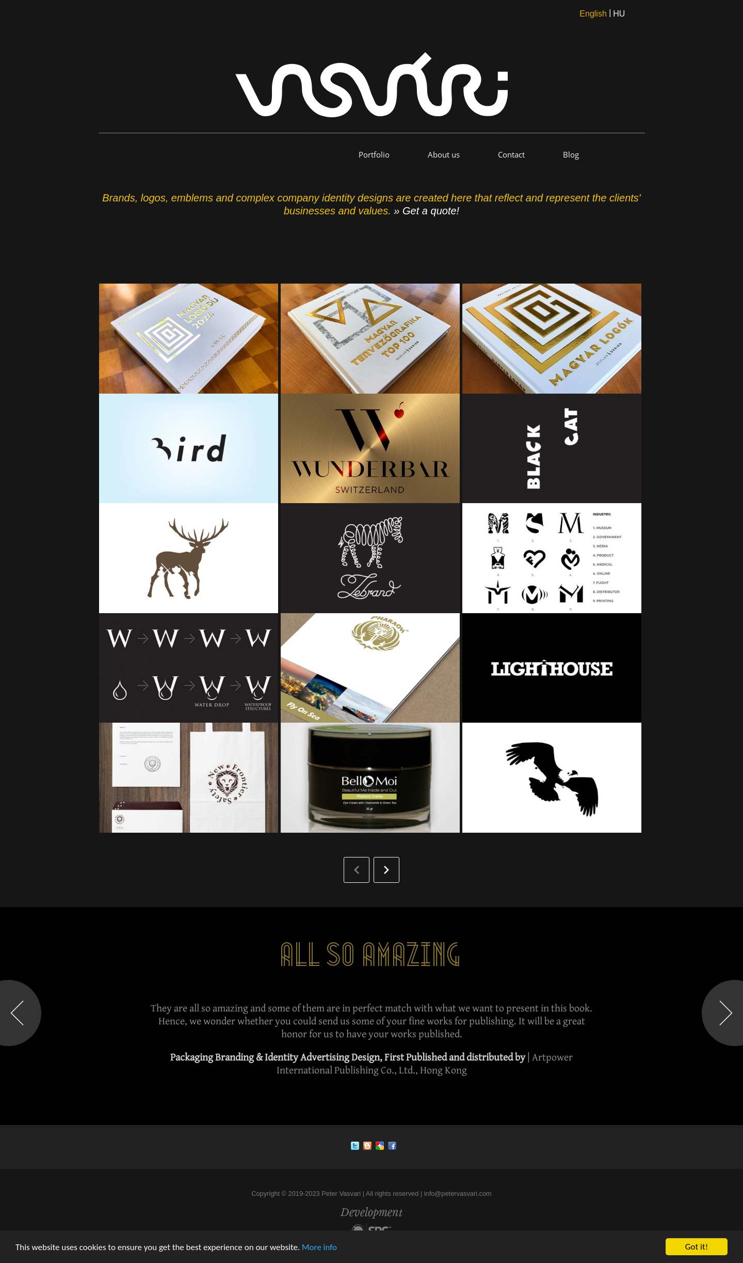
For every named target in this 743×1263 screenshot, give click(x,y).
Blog (571, 154)
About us (444, 154)
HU (619, 13)
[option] (371, 1013)
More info (319, 1247)
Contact (511, 154)
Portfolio (374, 154)
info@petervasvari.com (458, 1193)
